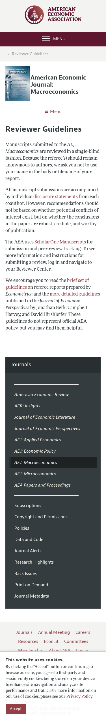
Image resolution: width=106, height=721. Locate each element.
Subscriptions (27, 505)
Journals (21, 364)
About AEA (59, 650)
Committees (76, 641)
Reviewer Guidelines (30, 54)
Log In (82, 650)
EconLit (51, 641)
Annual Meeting (54, 632)
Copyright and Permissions (41, 517)
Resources (28, 641)
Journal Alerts (28, 551)
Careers (82, 632)
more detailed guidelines (75, 294)
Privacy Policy (79, 697)
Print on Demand (31, 585)
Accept (16, 708)
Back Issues (25, 573)
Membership (30, 650)
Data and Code (28, 539)
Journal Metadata (31, 596)
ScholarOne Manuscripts (60, 242)
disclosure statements (55, 197)
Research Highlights (34, 562)
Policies (21, 528)
